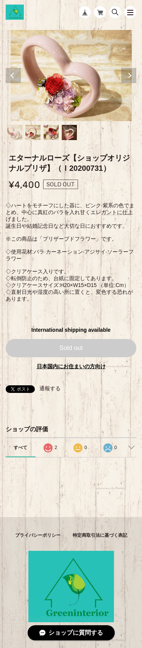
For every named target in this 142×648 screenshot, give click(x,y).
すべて (20, 447)
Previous (13, 75)
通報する (50, 388)
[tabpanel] (71, 75)
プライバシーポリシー (38, 535)
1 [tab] (14, 132)
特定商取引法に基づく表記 (100, 535)
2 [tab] (33, 132)
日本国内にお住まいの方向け (71, 366)
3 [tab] (51, 132)
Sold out (71, 348)
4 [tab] (69, 132)
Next (128, 75)
